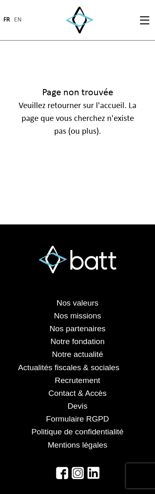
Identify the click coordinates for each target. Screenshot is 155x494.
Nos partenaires (77, 328)
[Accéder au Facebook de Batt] (62, 473)
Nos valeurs (77, 303)
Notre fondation (77, 341)
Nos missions (77, 315)
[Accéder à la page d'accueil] (79, 20)
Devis (78, 406)
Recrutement (77, 380)
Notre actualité (77, 354)
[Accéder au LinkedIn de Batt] (93, 473)
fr (6, 20)
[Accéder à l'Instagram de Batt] (78, 473)
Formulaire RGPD (77, 418)
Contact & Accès (77, 393)
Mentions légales (77, 445)
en (17, 20)
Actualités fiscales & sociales (77, 367)
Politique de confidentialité (77, 431)
